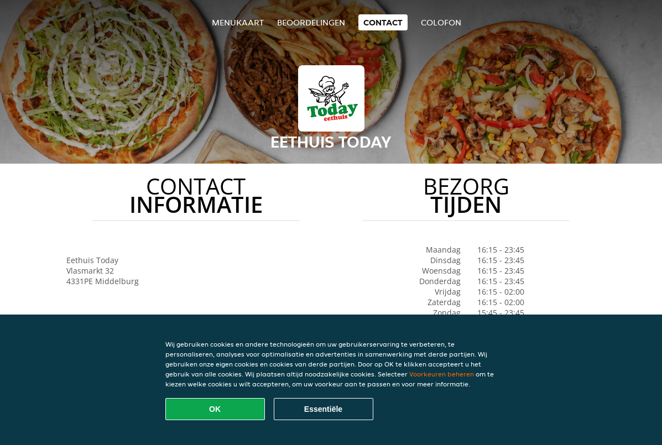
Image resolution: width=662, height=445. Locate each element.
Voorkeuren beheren (441, 374)
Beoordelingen (311, 22)
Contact (383, 22)
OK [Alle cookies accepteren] (215, 409)
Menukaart (238, 22)
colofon (441, 22)
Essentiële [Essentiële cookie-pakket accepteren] (323, 409)
